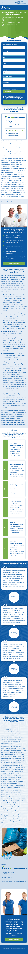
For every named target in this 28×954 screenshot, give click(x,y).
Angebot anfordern (14, 263)
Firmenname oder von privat (10, 44)
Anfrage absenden (14, 102)
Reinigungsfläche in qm (9, 76)
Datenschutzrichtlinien (17, 98)
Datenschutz (18, 951)
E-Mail (4, 63)
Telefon (4, 57)
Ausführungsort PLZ (8, 82)
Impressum (10, 951)
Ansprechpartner (7, 51)
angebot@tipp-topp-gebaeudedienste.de (15, 881)
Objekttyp (5, 70)
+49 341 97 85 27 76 (16, 130)
